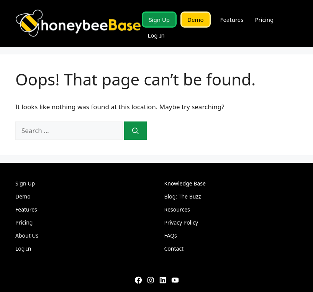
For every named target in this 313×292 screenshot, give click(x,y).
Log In (155, 35)
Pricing (264, 19)
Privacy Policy (181, 222)
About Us (26, 235)
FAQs (170, 235)
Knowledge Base (185, 183)
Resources (177, 209)
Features (232, 19)
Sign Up (159, 19)
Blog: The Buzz (182, 196)
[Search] (135, 130)
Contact (174, 248)
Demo (195, 19)
